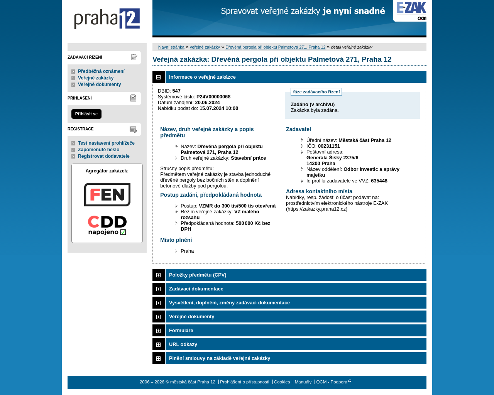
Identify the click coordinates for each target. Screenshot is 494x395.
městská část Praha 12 (107, 18)
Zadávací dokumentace (196, 289)
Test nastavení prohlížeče (106, 143)
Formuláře (181, 330)
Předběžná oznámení (101, 71)
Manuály (303, 382)
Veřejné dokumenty (99, 84)
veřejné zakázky (205, 47)
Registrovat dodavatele (104, 156)
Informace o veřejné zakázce (202, 77)
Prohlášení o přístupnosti (244, 382)
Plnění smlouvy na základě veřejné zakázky (219, 358)
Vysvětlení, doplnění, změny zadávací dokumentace (229, 303)
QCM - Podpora (331, 382)
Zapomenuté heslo (98, 149)
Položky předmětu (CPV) (198, 275)
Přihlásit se (86, 113)
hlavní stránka (171, 47)
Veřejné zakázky (96, 78)
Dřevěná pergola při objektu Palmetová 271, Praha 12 (275, 47)
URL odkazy (183, 344)
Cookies (282, 382)
